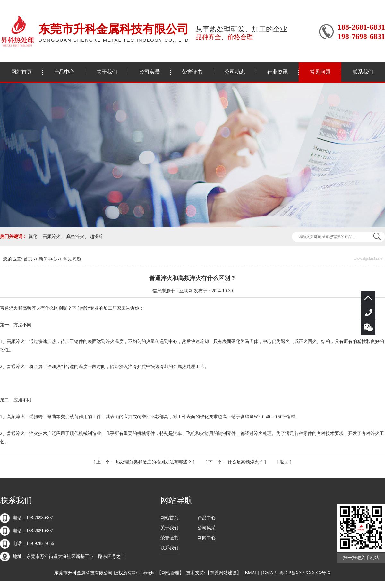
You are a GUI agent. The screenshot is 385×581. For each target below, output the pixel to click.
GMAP (269, 572)
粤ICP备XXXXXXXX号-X (304, 572)
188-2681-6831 (368, 312)
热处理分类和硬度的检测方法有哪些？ (144, 462)
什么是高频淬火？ (236, 462)
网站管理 (170, 572)
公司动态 (235, 72)
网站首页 (21, 72)
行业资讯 (277, 72)
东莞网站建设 (223, 572)
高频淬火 (52, 236)
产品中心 (64, 72)
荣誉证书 (192, 72)
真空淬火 (75, 236)
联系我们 (363, 72)
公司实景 (149, 72)
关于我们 (107, 72)
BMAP (251, 572)
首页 (27, 259)
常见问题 (320, 72)
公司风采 (207, 527)
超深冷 (96, 236)
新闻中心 (48, 259)
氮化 (32, 236)
